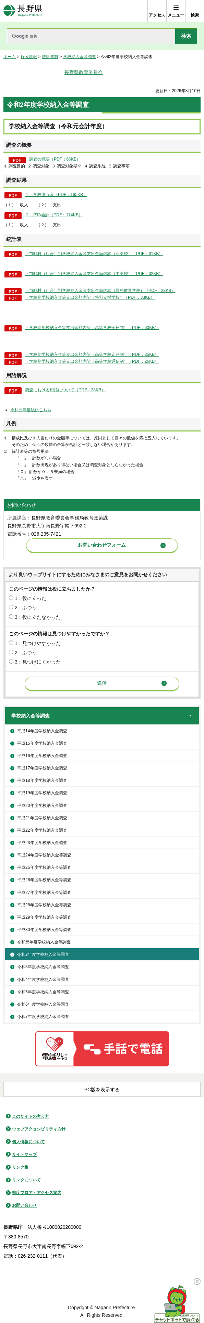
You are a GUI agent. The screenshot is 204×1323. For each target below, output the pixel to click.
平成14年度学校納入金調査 (42, 731)
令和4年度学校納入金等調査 (43, 979)
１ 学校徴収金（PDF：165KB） (56, 194)
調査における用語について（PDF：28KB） (65, 389)
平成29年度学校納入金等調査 (44, 917)
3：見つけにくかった (38, 662)
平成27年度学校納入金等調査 (44, 892)
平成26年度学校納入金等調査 (44, 879)
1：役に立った (30, 598)
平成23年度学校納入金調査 (42, 842)
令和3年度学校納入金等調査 (43, 966)
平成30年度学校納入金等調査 (44, 929)
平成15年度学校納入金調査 (42, 743)
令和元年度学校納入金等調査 (44, 942)
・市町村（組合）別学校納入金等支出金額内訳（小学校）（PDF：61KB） (94, 253)
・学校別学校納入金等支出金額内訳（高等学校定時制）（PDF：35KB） (92, 354)
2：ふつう (26, 607)
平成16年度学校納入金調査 (42, 755)
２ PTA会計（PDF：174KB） (54, 214)
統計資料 (50, 56)
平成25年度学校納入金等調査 (44, 867)
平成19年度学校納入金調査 (42, 792)
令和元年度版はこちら (30, 409)
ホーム (9, 56)
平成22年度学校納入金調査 (42, 830)
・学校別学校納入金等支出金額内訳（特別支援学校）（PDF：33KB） (90, 297)
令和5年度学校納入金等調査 (43, 991)
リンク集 (20, 1167)
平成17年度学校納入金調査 (42, 768)
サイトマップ (24, 1154)
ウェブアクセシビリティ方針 (38, 1129)
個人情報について (28, 1141)
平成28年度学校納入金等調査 (44, 905)
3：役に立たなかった (38, 617)
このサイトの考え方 (30, 1116)
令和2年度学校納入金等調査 (43, 954)
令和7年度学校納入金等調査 (43, 1016)
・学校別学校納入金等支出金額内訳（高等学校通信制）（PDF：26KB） (92, 361)
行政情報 (29, 56)
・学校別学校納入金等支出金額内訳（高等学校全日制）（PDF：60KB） (92, 327)
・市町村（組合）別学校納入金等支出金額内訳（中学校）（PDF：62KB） (94, 273)
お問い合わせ (24, 1205)
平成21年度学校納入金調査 (42, 818)
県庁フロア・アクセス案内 (36, 1192)
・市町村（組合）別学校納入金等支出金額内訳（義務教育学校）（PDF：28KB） (100, 290)
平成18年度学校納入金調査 (42, 780)
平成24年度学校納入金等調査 (44, 855)
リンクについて (26, 1180)
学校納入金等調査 (79, 56)
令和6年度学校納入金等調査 (43, 1004)
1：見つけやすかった (38, 643)
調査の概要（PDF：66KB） (55, 159)
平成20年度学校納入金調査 (42, 805)
